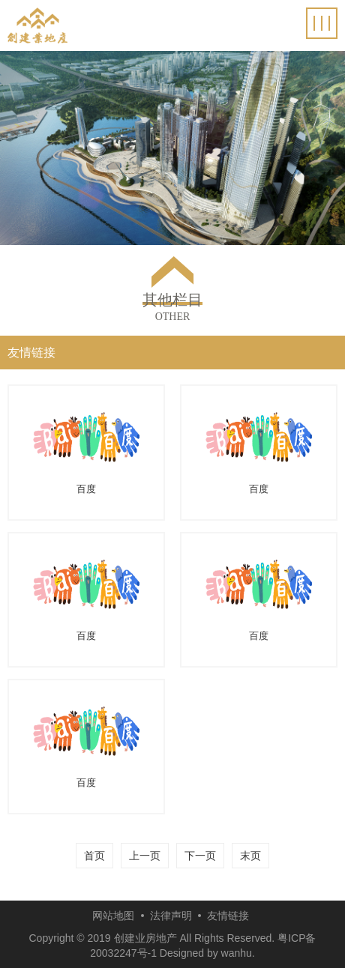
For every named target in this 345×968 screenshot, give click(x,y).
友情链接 (228, 916)
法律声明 (171, 916)
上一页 (144, 856)
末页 (250, 856)
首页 (94, 856)
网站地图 (113, 916)
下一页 (200, 856)
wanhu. (238, 953)
